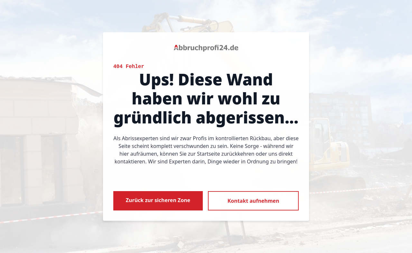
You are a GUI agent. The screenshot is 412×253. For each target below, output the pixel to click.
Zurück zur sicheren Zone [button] (158, 200)
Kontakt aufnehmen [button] (253, 200)
